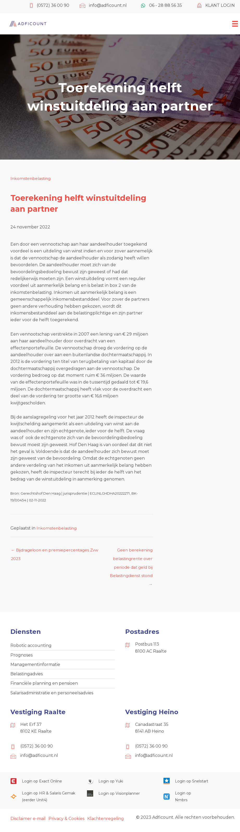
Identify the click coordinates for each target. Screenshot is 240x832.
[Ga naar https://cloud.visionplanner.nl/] (120, 796)
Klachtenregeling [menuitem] (105, 822)
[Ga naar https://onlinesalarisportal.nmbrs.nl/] (177, 800)
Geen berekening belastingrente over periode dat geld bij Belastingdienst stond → (130, 552)
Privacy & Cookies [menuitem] (66, 822)
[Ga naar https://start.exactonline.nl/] (43, 784)
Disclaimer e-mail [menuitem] (28, 822)
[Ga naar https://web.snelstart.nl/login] (196, 784)
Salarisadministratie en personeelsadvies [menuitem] (51, 696)
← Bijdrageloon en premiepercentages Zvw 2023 (56, 552)
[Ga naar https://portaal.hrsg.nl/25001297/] (43, 800)
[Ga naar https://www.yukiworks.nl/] (120, 784)
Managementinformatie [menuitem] (35, 667)
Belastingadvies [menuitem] (26, 676)
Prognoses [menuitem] (21, 657)
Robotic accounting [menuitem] (31, 647)
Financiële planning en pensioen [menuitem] (44, 686)
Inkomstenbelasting (31, 178)
